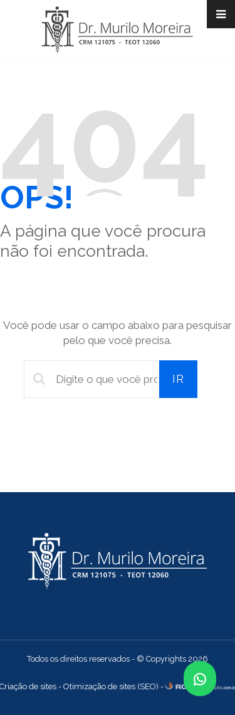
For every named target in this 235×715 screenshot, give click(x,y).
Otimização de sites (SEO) (111, 686)
